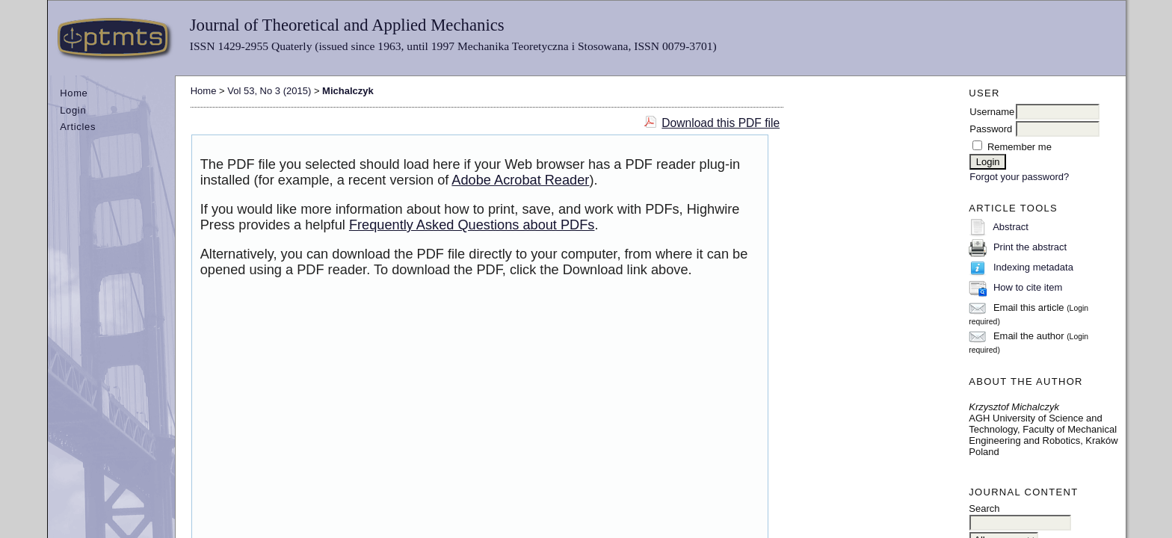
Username (991, 111)
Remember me (1019, 146)
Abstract (1010, 226)
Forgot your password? (1019, 176)
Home (73, 93)
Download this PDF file (720, 123)
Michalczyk (348, 90)
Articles (78, 126)
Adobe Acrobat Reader (520, 180)
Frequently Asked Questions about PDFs (472, 224)
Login (73, 110)
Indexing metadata (1033, 267)
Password (990, 128)
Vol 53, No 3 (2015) (269, 90)
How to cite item (1027, 287)
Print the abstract (1030, 247)
